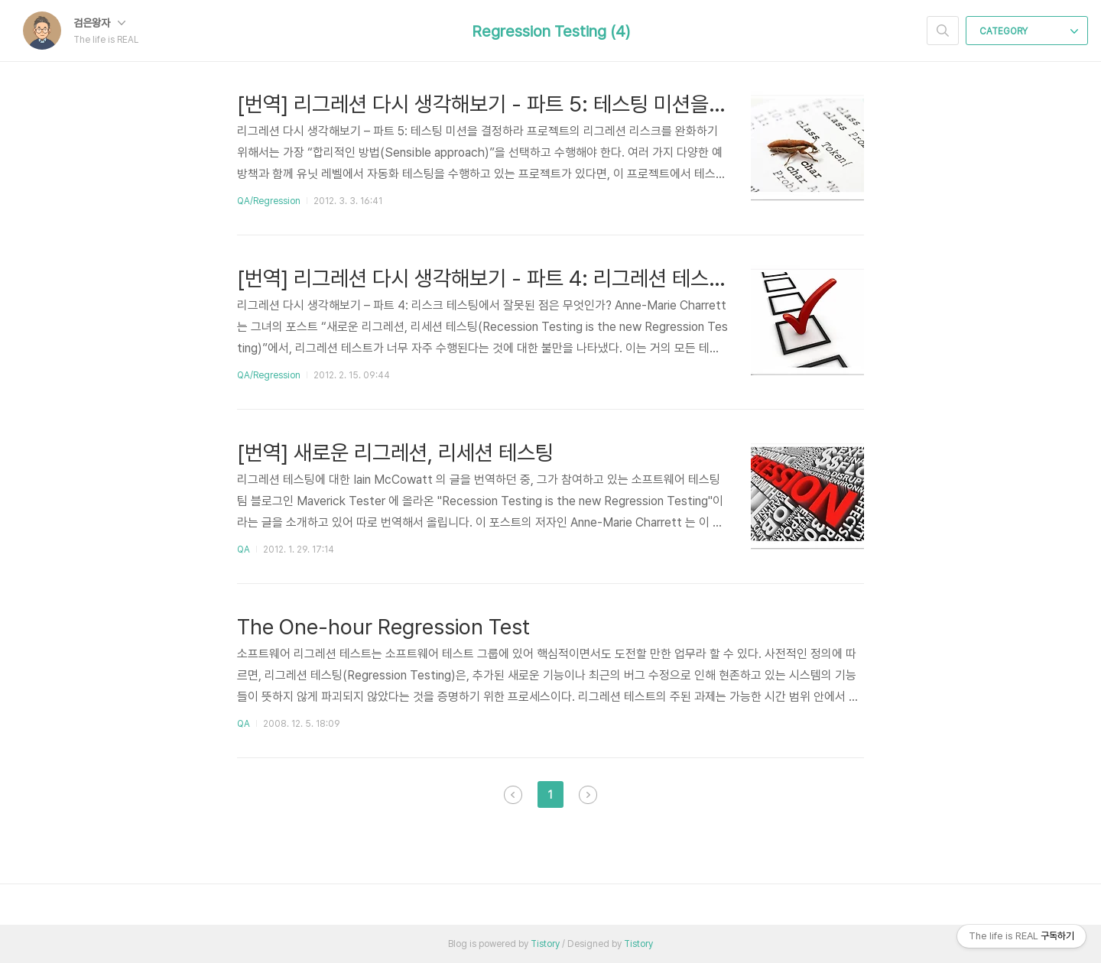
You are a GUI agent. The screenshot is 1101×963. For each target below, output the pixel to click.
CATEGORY (1028, 31)
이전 (513, 795)
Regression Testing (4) (551, 31)
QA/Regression (268, 201)
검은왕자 (99, 23)
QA (243, 549)
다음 (588, 795)
